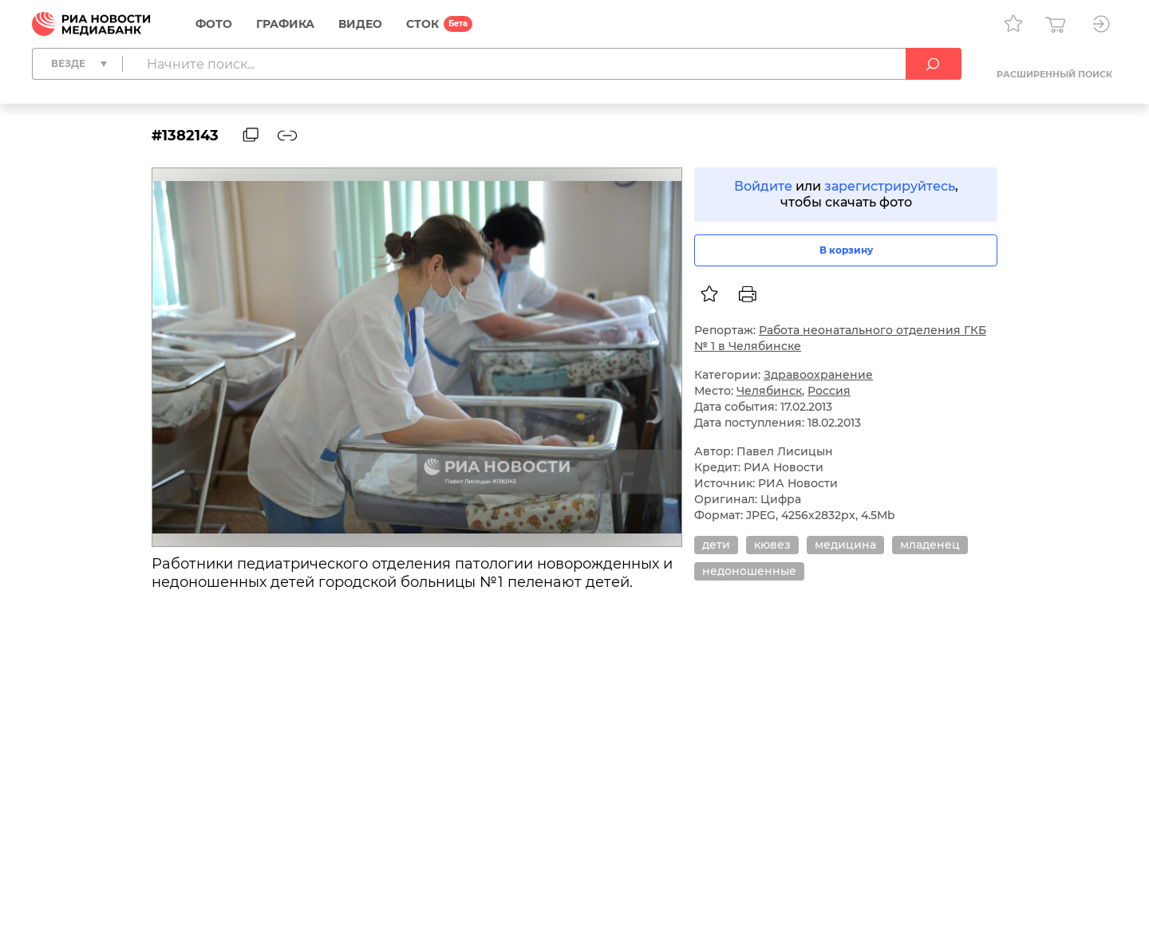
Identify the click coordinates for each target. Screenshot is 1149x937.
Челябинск (769, 391)
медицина (845, 544)
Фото (213, 24)
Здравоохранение (818, 375)
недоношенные (749, 571)
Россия (829, 391)
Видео (360, 24)
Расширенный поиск (1054, 74)
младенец (930, 544)
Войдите (763, 186)
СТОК (422, 24)
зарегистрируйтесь (889, 186)
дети (716, 544)
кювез (772, 544)
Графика (285, 24)
